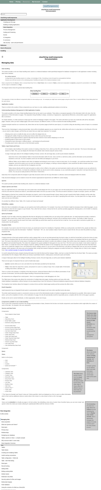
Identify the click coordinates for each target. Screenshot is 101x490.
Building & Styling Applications (11, 24)
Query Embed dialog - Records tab (81, 174)
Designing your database (79, 88)
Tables (74, 98)
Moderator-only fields (78, 121)
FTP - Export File (77, 279)
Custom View (76, 200)
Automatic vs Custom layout (80, 142)
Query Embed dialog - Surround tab (82, 170)
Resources (26, 1)
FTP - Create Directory (78, 273)
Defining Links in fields (78, 210)
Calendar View (76, 223)
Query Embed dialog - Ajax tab (80, 178)
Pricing (18, 1)
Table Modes (75, 101)
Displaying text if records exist (80, 217)
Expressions (75, 185)
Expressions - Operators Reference (81, 193)
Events (5, 35)
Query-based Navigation (79, 161)
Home (11, 1)
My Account (36, 1)
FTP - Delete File (77, 277)
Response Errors (77, 246)
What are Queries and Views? (80, 79)
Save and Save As (77, 144)
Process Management (9, 29)
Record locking (76, 113)
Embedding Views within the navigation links (84, 221)
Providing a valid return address (81, 140)
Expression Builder (77, 187)
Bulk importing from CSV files (80, 258)
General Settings (76, 236)
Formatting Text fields (78, 204)
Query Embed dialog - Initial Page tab (82, 176)
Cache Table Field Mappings (80, 244)
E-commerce (6, 40)
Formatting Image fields (78, 206)
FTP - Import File (77, 271)
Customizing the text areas (79, 132)
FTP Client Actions (77, 264)
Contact (45, 1)
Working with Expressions (79, 189)
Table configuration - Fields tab (80, 107)
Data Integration (8, 27)
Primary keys (75, 83)
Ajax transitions (76, 212)
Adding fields (75, 115)
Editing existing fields (78, 117)
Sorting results (76, 208)
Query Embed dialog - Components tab (82, 168)
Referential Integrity (77, 125)
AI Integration (7, 37)
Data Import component (77, 249)
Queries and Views (77, 151)
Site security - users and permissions (13, 42)
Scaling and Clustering (9, 32)
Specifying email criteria (78, 136)
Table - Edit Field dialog (78, 109)
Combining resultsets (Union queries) (82, 159)
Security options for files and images (82, 123)
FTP (72, 262)
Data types (75, 81)
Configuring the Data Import (79, 253)
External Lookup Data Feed (79, 232)
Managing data (76, 75)
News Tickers (76, 225)
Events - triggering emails (79, 134)
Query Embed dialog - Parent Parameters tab (84, 172)
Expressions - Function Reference (81, 191)
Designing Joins (76, 157)
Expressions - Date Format (79, 195)
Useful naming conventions (79, 105)
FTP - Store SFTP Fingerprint (80, 266)
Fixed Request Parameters (79, 242)
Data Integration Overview (79, 94)
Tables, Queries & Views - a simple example (84, 90)
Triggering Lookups (77, 234)
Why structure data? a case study (81, 92)
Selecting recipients (77, 138)
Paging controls (76, 214)
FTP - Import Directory (78, 269)
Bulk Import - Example (78, 260)
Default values (76, 119)
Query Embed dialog (78, 166)
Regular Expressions (78, 219)
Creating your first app (9, 22)
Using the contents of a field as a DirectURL (84, 129)
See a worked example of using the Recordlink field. (37, 286)
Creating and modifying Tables (80, 103)
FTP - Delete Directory (78, 275)
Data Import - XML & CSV (79, 230)
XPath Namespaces (77, 240)
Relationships (76, 85)
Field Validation (76, 127)
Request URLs (76, 238)
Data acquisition (76, 77)
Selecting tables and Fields (79, 153)
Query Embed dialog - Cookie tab (81, 180)
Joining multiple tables (78, 155)
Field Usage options (77, 202)
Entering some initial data (79, 146)
